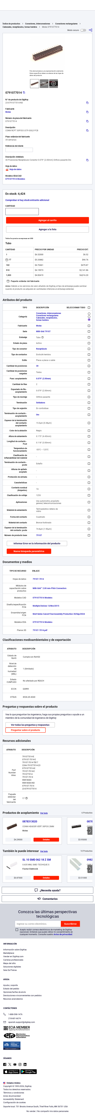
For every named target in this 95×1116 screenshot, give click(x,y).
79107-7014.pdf (40, 630)
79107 (39, 535)
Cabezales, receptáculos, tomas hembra (20, 27)
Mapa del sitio (9, 963)
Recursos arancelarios (13, 999)
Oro (37, 415)
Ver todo (44, 813)
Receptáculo (41, 349)
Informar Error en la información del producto (37, 543)
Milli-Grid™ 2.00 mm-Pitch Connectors (49, 588)
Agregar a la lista (47, 229)
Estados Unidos (11, 1083)
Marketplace (8, 953)
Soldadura (40, 403)
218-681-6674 (12, 1018)
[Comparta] (90, 30)
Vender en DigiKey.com (13, 956)
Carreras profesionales (13, 960)
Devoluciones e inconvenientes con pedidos (22, 995)
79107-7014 (38, 579)
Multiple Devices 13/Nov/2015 (46, 606)
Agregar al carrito (47, 220)
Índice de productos (11, 24)
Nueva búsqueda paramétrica (29, 551)
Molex (8, 112)
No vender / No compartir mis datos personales (47, 1111)
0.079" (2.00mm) (43, 378)
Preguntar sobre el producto (25, 730)
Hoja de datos (13, 169)
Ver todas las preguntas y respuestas (30, 725)
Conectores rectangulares (66, 24)
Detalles (46, 840)
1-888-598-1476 (12, 1014)
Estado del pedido (11, 989)
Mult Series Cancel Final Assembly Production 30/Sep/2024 (59, 614)
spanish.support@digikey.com (19, 1022)
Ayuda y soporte (10, 985)
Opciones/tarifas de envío (14, 992)
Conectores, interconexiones (37, 24)
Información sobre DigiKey (15, 950)
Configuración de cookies (14, 1102)
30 (37, 366)
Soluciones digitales (12, 967)
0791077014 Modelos (15, 179)
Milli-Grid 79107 (43, 331)
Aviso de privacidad (63, 934)
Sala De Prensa (10, 970)
